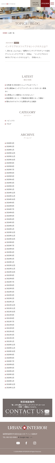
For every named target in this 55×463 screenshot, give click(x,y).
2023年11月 (10, 236)
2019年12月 (10, 384)
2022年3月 (10, 295)
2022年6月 (10, 285)
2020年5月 (10, 368)
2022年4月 (10, 292)
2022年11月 (10, 269)
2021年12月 (10, 305)
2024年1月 (10, 229)
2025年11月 (10, 156)
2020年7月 (10, 361)
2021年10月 (10, 312)
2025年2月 (10, 186)
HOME (5, 33)
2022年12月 (10, 265)
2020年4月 (10, 371)
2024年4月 (10, 219)
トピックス (10, 121)
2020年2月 (10, 378)
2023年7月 (10, 245)
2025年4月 (10, 179)
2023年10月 (10, 239)
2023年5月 (10, 249)
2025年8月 (10, 166)
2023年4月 (10, 252)
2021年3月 (10, 335)
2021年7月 (10, 321)
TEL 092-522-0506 (10, 437)
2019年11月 (10, 388)
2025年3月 (10, 183)
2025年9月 (10, 163)
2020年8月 (10, 358)
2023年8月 (10, 242)
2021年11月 (10, 308)
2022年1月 (10, 302)
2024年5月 (10, 216)
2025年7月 (10, 169)
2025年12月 (10, 153)
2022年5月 (10, 288)
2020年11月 (10, 348)
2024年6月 (10, 212)
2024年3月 (10, 222)
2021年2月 (10, 338)
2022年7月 (10, 282)
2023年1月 (10, 262)
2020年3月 (10, 374)
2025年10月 (10, 160)
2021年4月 (10, 331)
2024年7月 (10, 209)
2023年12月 (10, 232)
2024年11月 (10, 196)
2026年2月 (10, 146)
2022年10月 (10, 272)
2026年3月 (10, 143)
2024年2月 (10, 226)
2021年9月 (10, 315)
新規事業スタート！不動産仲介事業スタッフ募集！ (25, 98)
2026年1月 (10, 150)
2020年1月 (10, 381)
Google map (24, 437)
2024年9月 (10, 203)
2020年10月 (10, 351)
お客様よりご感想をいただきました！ (20, 95)
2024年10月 (10, 199)
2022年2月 (10, 298)
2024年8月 (10, 206)
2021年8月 (10, 318)
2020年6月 (10, 364)
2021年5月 (10, 328)
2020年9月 (10, 355)
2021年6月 (10, 325)
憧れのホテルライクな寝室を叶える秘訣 (21, 101)
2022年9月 (10, 275)
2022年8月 (10, 279)
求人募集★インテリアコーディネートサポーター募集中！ (25, 90)
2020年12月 (10, 345)
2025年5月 (10, 176)
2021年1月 (10, 341)
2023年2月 (10, 259)
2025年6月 (10, 173)
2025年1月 (10, 189)
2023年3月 (10, 255)
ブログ (8, 124)
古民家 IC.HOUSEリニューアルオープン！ (22, 85)
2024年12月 (10, 193)
